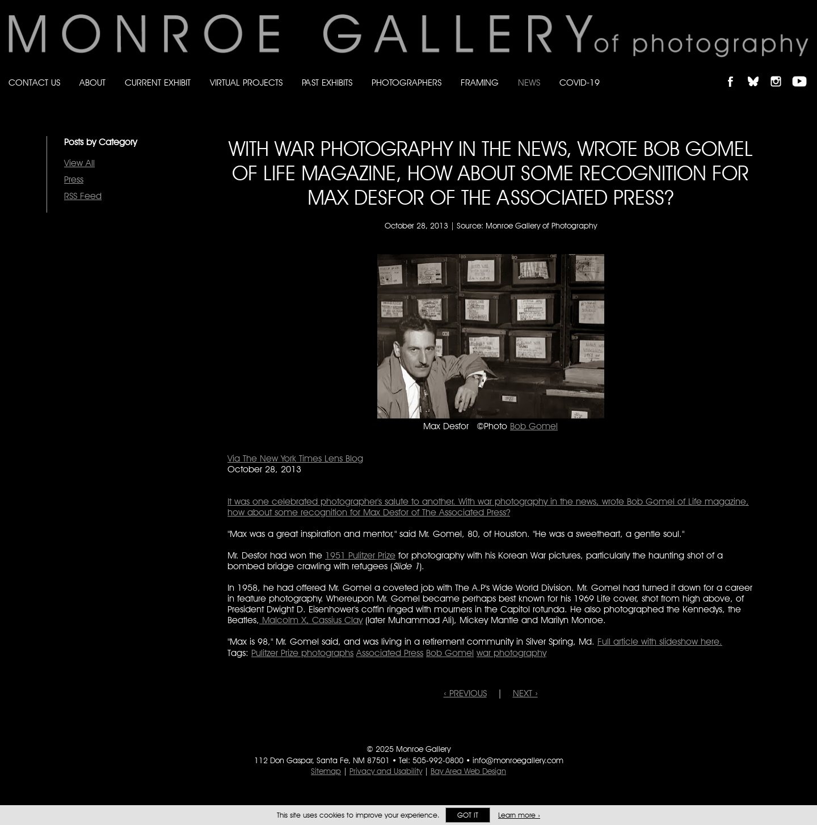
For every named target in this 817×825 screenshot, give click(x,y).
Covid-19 (579, 82)
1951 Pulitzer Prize (360, 555)
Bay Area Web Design (468, 771)
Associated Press (389, 653)
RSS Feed (83, 196)
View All (79, 163)
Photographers (406, 82)
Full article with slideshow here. (659, 641)
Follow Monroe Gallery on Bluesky (758, 71)
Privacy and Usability (385, 771)
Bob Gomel (534, 426)
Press (73, 179)
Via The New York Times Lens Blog (295, 458)
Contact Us (34, 82)
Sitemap (326, 771)
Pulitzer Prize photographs (302, 653)
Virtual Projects (246, 82)
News (529, 82)
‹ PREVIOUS (465, 693)
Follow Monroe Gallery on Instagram (781, 71)
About (92, 82)
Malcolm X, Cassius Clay (311, 620)
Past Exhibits (327, 82)
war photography (511, 653)
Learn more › (519, 815)
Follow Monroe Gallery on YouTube (803, 71)
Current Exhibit (158, 82)
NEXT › (525, 693)
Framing (480, 82)
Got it (467, 815)
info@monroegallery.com (518, 760)
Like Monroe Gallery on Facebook (735, 71)
